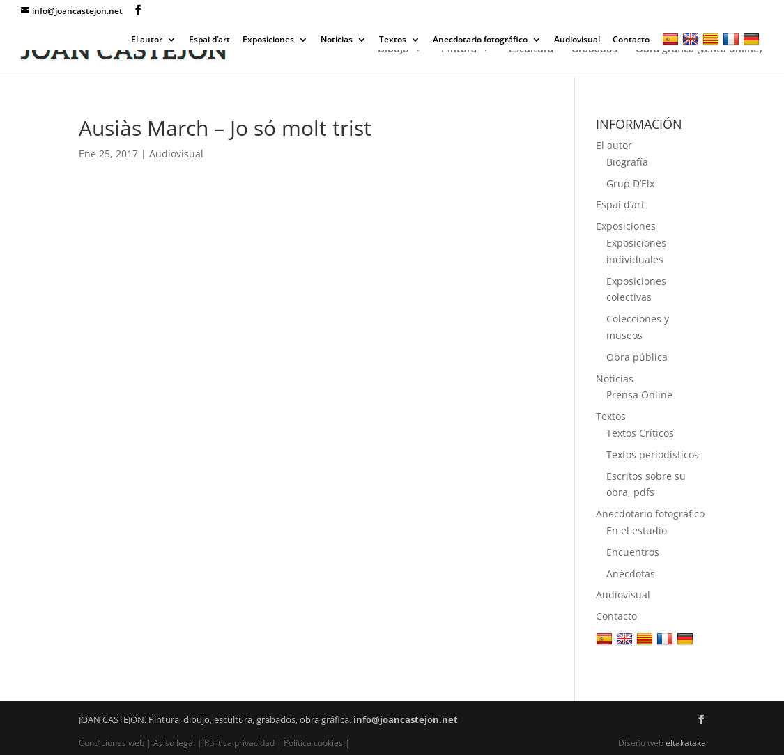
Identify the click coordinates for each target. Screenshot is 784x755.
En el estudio (636, 530)
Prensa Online (639, 394)
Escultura (531, 49)
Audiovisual (577, 40)
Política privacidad (239, 743)
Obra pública (637, 357)
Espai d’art (209, 40)
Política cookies (313, 743)
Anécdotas (630, 573)
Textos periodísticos (652, 454)
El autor (146, 40)
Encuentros (632, 552)
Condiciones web (112, 743)
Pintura (459, 49)
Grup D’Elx (630, 183)
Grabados (594, 49)
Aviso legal (174, 743)
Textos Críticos (640, 432)
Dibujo (393, 49)
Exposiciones (268, 40)
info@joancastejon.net (405, 719)
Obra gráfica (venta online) (699, 49)
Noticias (337, 40)
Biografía (627, 162)
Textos (392, 40)
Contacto (631, 40)
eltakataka (686, 743)
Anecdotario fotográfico (480, 40)
